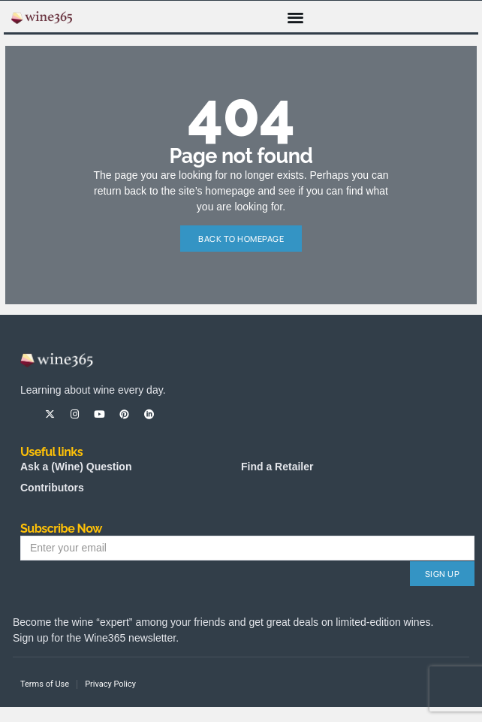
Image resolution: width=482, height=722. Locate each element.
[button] (296, 17)
